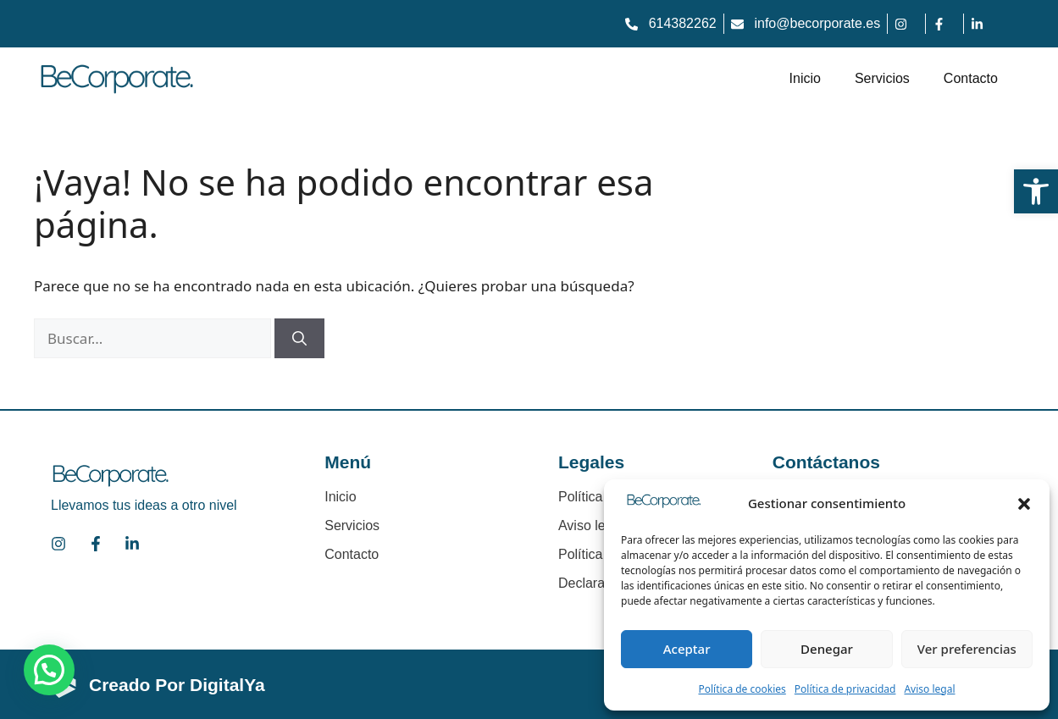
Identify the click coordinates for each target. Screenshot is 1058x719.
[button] (1024, 503)
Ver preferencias (966, 648)
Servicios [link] (882, 78)
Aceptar (687, 648)
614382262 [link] (683, 23)
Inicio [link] (805, 78)
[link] (1036, 191)
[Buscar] (299, 338)
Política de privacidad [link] (845, 689)
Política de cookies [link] (741, 689)
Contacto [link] (971, 78)
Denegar (826, 648)
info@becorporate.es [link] (817, 23)
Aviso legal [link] (929, 689)
